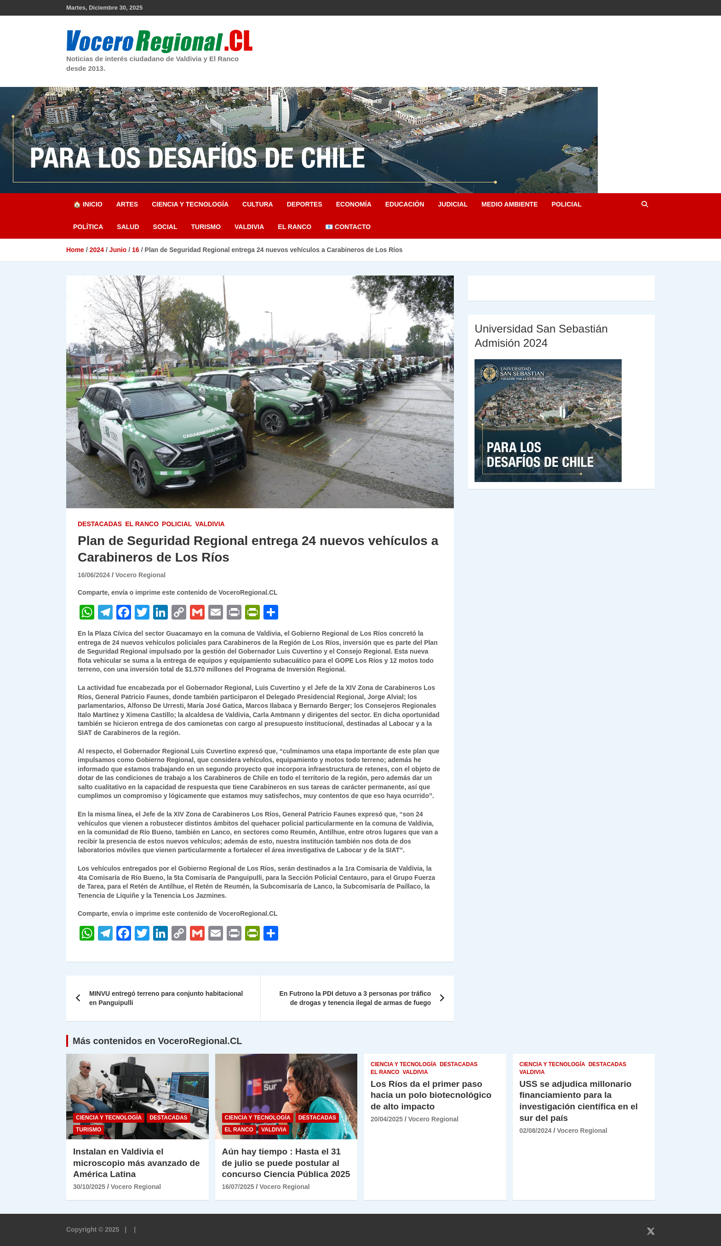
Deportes (304, 204)
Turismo (206, 226)
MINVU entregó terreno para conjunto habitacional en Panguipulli (166, 998)
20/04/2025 (387, 1119)
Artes (127, 204)
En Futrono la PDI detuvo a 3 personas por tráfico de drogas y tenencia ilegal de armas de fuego (355, 998)
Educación (404, 204)
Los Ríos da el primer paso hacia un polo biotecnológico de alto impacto (431, 1095)
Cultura (257, 204)
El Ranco (294, 226)
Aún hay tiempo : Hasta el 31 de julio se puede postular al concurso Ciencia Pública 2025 (286, 1163)
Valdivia (249, 226)
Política (88, 226)
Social (165, 226)
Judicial (453, 204)
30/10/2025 (89, 1186)
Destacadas (100, 524)
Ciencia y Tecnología (190, 204)
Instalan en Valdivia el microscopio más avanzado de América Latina (136, 1163)
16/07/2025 (238, 1186)
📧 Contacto (348, 226)
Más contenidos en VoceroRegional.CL (157, 1041)
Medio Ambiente (509, 204)
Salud (128, 226)
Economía (354, 204)
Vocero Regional (140, 575)
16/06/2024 (94, 575)
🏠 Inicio (88, 204)
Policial (566, 204)
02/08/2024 (536, 1130)
